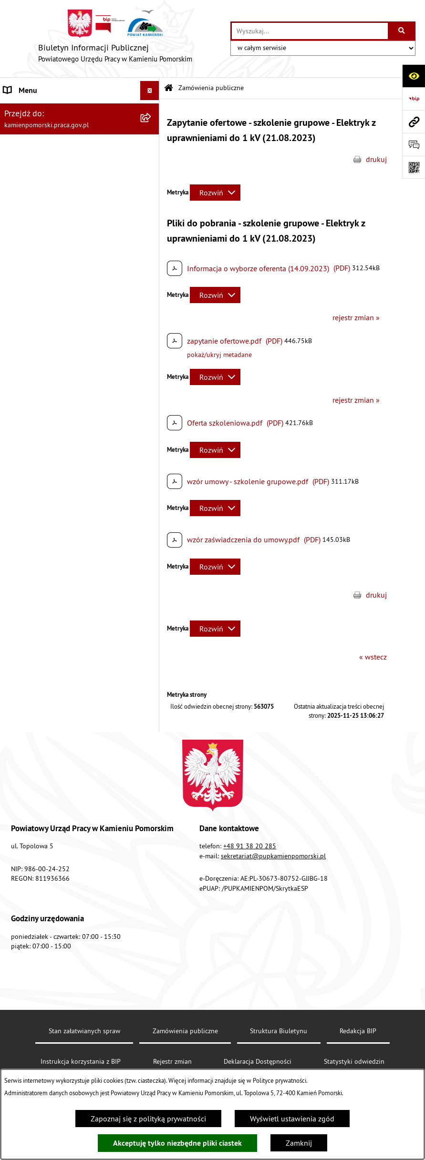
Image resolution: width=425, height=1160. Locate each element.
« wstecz (373, 656)
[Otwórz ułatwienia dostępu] (413, 75)
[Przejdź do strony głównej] (115, 39)
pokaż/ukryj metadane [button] (219, 354)
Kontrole (18, 220)
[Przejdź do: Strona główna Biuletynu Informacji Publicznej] (168, 88)
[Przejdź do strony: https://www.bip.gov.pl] (413, 98)
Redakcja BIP (25, 396)
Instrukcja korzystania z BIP (48, 339)
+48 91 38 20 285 (249, 846)
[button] (151, 109)
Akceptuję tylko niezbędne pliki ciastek (177, 1143)
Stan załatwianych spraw (84, 1031)
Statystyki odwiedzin (354, 1061)
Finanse (16, 281)
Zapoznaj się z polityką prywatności (148, 1118)
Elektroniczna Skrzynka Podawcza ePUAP (70, 377)
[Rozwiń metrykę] (215, 192)
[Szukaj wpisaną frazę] (402, 31)
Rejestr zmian (172, 1061)
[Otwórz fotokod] (413, 167)
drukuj (376, 159)
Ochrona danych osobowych (50, 415)
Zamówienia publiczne (41, 128)
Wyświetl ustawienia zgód (292, 1118)
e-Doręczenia (25, 358)
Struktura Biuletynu (278, 1031)
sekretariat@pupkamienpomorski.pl (273, 856)
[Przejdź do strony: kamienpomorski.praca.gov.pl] (413, 121)
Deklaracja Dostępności (257, 1061)
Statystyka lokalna (33, 320)
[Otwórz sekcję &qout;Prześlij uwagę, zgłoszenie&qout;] (413, 144)
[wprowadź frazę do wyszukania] (309, 31)
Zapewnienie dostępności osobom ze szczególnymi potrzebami (64, 439)
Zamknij (299, 1143)
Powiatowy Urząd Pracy (41, 109)
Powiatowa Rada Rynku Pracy (51, 300)
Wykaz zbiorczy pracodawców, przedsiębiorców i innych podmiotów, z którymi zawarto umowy (67, 251)
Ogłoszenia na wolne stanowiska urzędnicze (58, 195)
